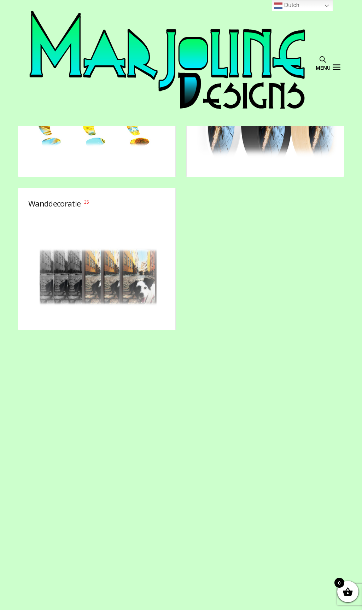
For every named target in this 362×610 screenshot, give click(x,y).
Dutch (286, 5)
